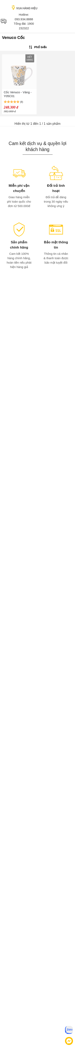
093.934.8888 (24, 19)
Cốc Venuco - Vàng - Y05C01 (18, 94)
